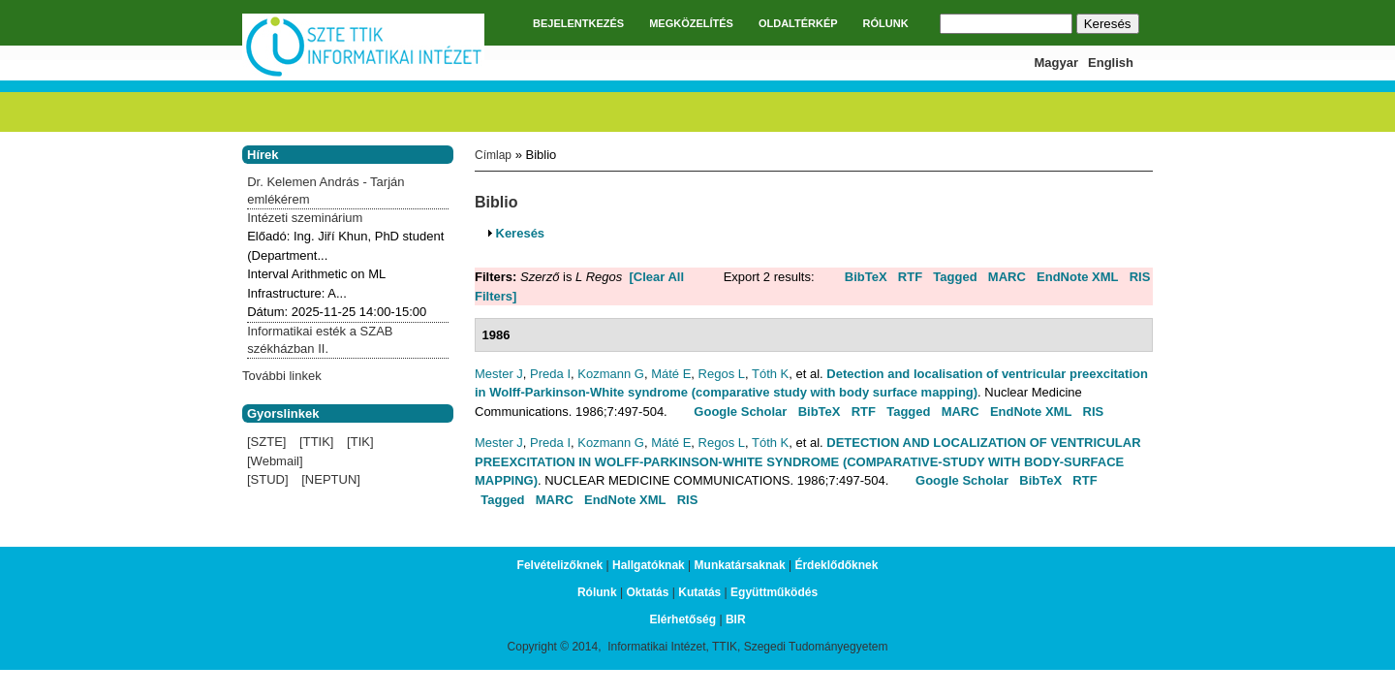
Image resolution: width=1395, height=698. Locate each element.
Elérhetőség (682, 619)
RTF (910, 277)
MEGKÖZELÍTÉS (691, 23)
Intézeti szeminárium (304, 217)
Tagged (954, 277)
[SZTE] (266, 441)
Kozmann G (610, 373)
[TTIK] (316, 441)
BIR (736, 619)
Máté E (671, 373)
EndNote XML (1078, 277)
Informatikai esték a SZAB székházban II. (319, 340)
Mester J (499, 373)
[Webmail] (275, 461)
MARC (1007, 277)
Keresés (520, 233)
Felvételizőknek (560, 565)
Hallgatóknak (648, 565)
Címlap (493, 155)
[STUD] (268, 479)
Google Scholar (740, 411)
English (1110, 62)
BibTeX (866, 277)
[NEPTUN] (330, 479)
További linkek (282, 375)
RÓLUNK (886, 23)
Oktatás (647, 592)
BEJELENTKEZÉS (578, 23)
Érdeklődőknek (836, 565)
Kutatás (699, 592)
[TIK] (360, 441)
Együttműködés (774, 592)
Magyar (1057, 62)
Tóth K (770, 373)
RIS (1140, 277)
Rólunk (597, 592)
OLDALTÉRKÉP (798, 23)
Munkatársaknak (740, 565)
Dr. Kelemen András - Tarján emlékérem (325, 190)
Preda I (550, 373)
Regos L (721, 373)
